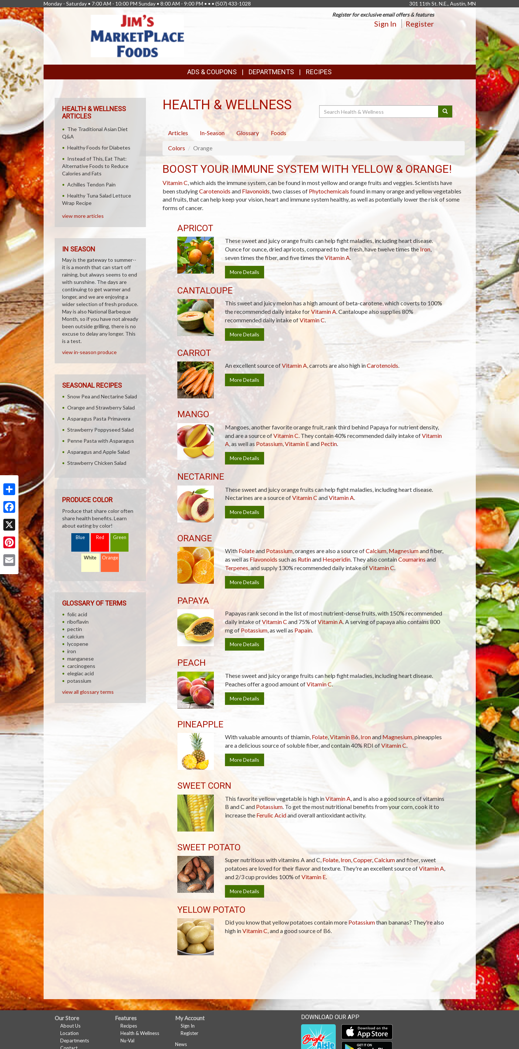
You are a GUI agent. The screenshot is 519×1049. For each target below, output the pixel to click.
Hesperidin (336, 559)
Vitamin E (297, 443)
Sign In (385, 23)
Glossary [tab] (247, 132)
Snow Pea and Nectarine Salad (102, 396)
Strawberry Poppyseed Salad (100, 429)
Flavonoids (256, 191)
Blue (80, 537)
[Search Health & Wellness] (379, 111)
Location (69, 1033)
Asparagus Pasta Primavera (98, 418)
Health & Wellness (139, 1033)
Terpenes (236, 567)
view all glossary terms (88, 692)
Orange (110, 558)
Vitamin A (337, 257)
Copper (362, 859)
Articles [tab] (178, 132)
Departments (74, 1040)
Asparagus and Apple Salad (98, 452)
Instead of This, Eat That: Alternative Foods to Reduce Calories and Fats (95, 165)
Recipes (319, 72)
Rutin (304, 559)
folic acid (77, 614)
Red (100, 537)
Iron (425, 249)
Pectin (329, 443)
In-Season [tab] (212, 132)
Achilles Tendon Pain (91, 184)
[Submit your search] (445, 111)
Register (420, 23)
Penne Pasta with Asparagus (100, 441)
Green (119, 537)
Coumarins (412, 559)
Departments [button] (271, 72)
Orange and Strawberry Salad (101, 407)
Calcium (376, 550)
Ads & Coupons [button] (212, 72)
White (90, 558)
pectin (74, 629)
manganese (80, 658)
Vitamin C (175, 182)
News (181, 1044)
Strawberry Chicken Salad (96, 463)
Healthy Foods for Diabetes (98, 147)
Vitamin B (342, 736)
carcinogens (81, 666)
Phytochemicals (329, 191)
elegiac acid (80, 673)
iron (71, 651)
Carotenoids (215, 191)
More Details (244, 272)
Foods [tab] (278, 132)
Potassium (269, 443)
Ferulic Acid (271, 815)
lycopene (77, 644)
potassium (79, 681)
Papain (303, 630)
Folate (247, 550)
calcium (75, 636)
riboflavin (78, 621)
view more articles (83, 216)
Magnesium (404, 550)
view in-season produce (89, 352)
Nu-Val (127, 1040)
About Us (70, 1026)
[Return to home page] (137, 35)
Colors (176, 147)
